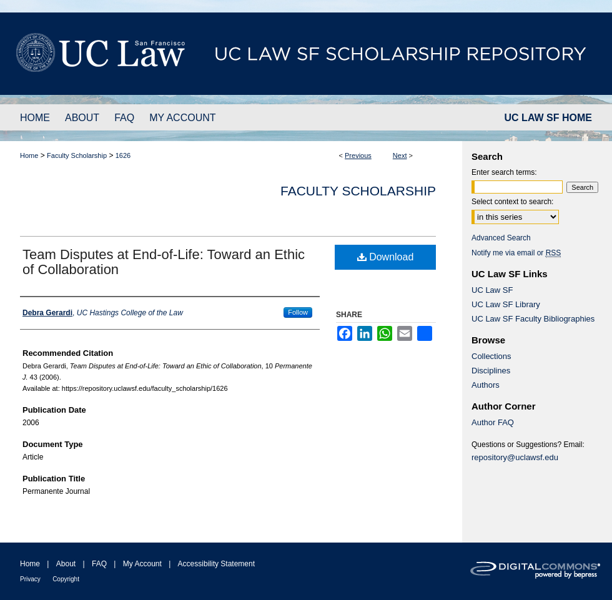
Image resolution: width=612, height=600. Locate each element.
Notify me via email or (516, 252)
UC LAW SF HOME (548, 117)
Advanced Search (501, 238)
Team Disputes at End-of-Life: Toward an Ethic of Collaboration (163, 262)
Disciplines (490, 370)
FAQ (99, 563)
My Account (142, 563)
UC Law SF (492, 290)
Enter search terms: (504, 172)
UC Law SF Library (505, 304)
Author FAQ (492, 422)
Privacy (30, 579)
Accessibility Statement (216, 563)
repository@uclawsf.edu (514, 457)
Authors (485, 385)
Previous (358, 155)
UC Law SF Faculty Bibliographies (533, 318)
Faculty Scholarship (77, 155)
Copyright (65, 579)
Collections (491, 356)
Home (29, 155)
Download (385, 257)
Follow (298, 312)
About (66, 563)
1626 (123, 155)
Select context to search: (512, 201)
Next (400, 155)
